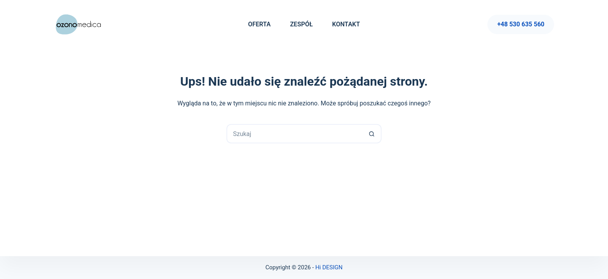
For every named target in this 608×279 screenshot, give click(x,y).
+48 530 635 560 (520, 24)
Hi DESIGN (328, 267)
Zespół (301, 24)
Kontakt (346, 24)
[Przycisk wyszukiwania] (372, 133)
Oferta (259, 24)
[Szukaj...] (294, 133)
